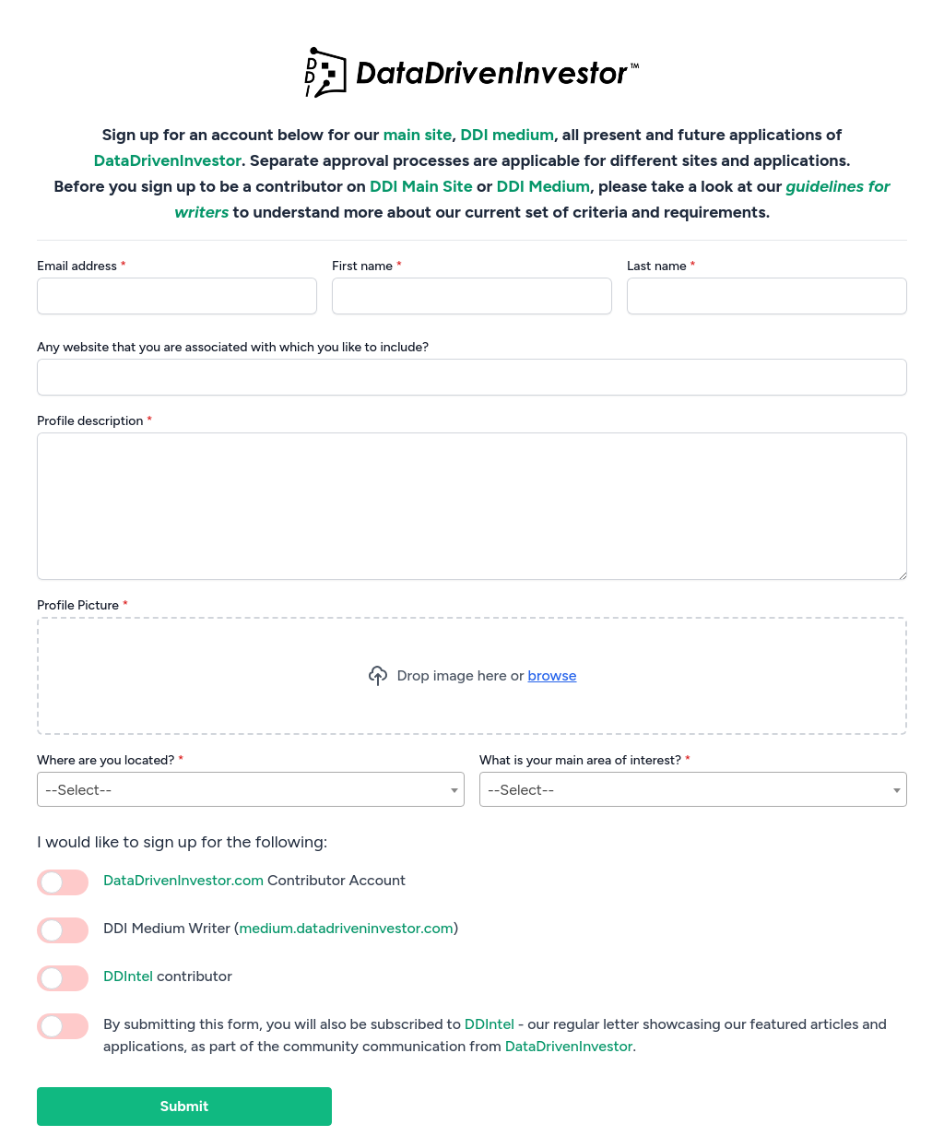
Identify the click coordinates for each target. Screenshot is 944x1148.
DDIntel (128, 976)
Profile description (95, 421)
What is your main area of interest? (584, 760)
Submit (184, 1106)
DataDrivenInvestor (168, 160)
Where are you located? (110, 760)
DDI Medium (543, 186)
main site (418, 134)
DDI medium (507, 134)
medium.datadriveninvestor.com (346, 928)
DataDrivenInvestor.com (183, 880)
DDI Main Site (421, 186)
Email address (81, 266)
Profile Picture (82, 605)
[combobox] (251, 789)
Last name (661, 266)
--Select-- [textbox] (78, 790)
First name (367, 266)
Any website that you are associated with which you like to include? (233, 347)
